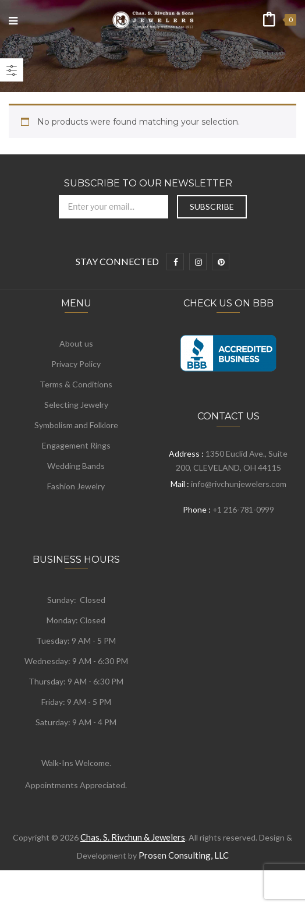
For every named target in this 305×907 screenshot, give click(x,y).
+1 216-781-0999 (243, 509)
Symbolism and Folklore (76, 425)
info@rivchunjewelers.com (238, 484)
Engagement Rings (76, 445)
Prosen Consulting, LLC (184, 855)
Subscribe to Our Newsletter (148, 183)
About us (76, 343)
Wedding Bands (76, 466)
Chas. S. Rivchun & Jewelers (132, 837)
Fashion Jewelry (76, 486)
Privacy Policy (76, 364)
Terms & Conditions (76, 384)
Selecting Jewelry (76, 405)
